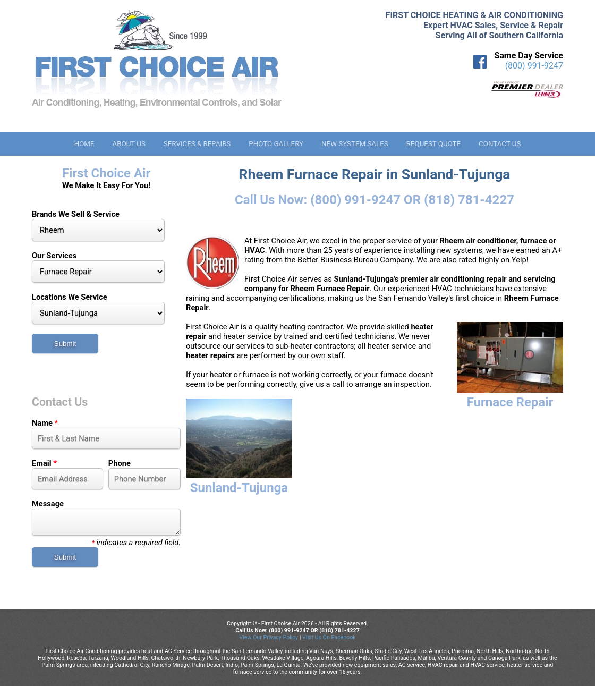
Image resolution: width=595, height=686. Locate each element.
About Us (128, 144)
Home (84, 144)
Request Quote (433, 144)
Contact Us (500, 144)
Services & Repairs (197, 144)
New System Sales (354, 144)
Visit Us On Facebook (329, 637)
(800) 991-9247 (534, 66)
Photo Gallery (276, 144)
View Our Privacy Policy (268, 637)
